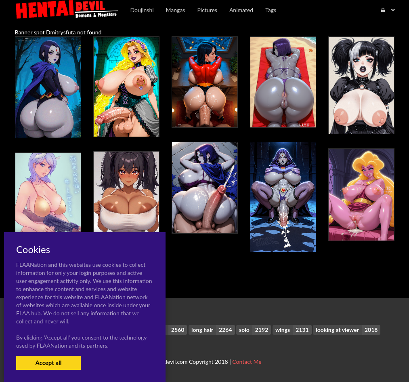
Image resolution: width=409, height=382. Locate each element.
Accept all (48, 362)
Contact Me (246, 361)
